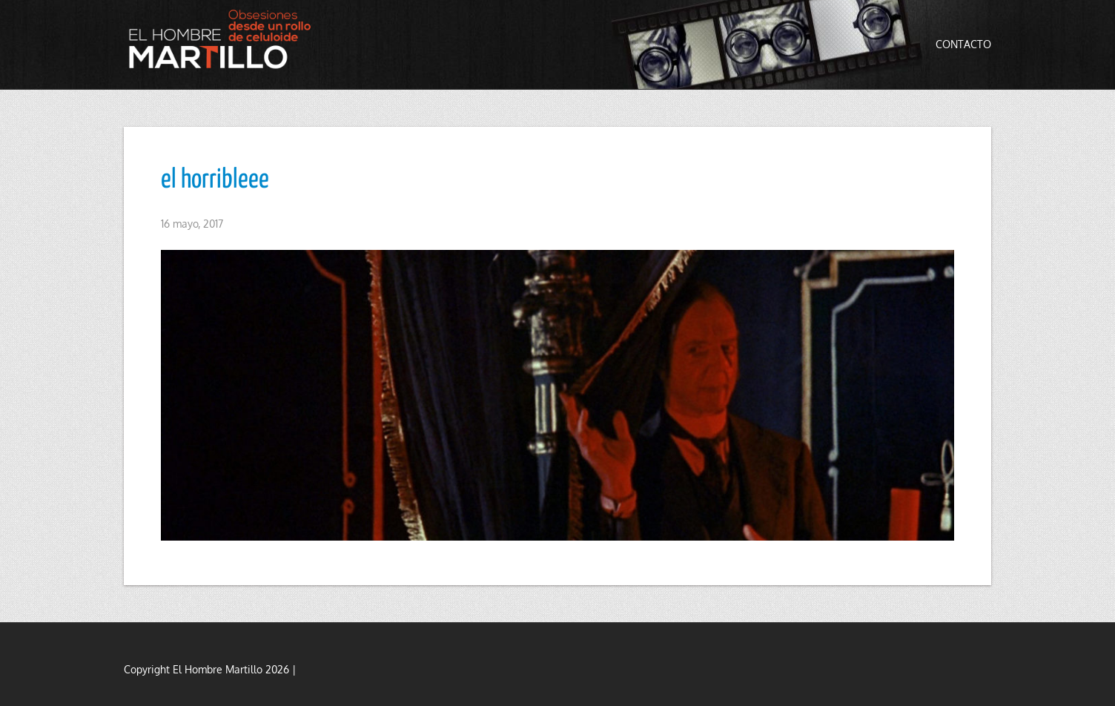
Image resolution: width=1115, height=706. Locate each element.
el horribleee (215, 180)
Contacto (963, 44)
